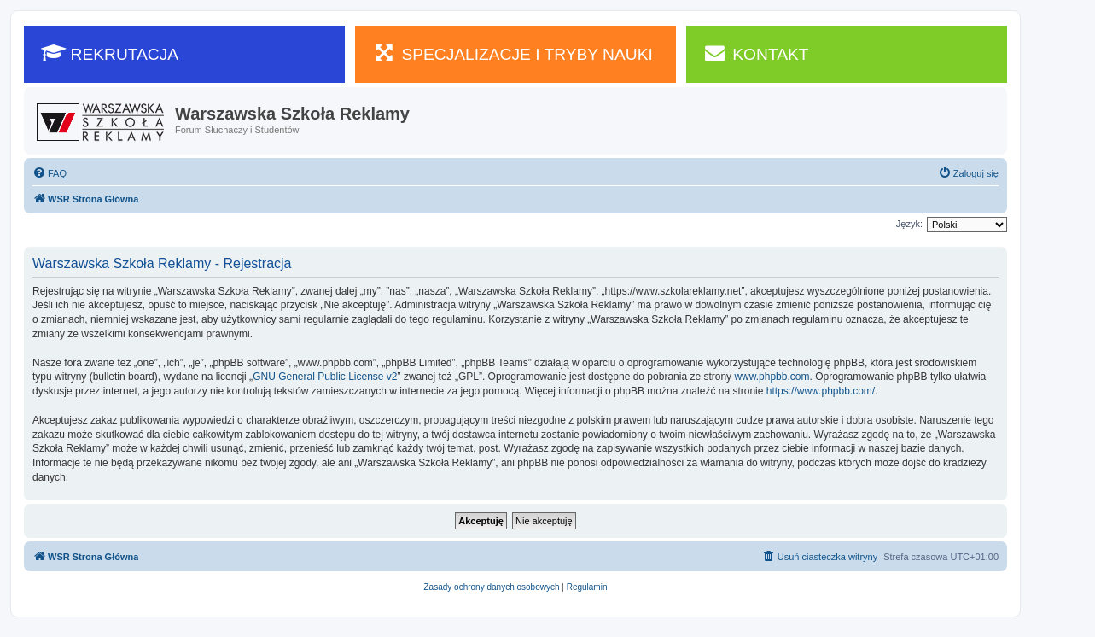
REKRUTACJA (109, 53)
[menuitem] (49, 173)
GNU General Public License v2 (325, 377)
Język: (909, 224)
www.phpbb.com (771, 377)
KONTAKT (756, 53)
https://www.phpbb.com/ (820, 391)
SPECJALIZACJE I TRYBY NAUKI (512, 53)
